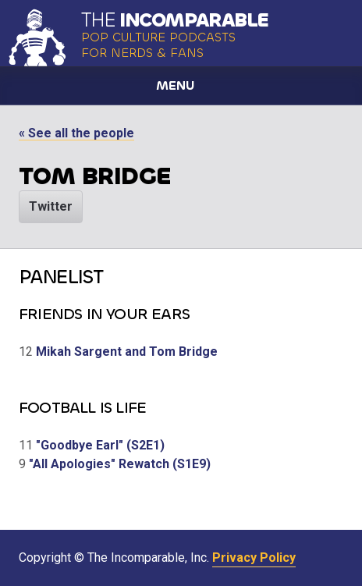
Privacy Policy (254, 557)
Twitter (51, 206)
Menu (175, 85)
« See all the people (76, 133)
